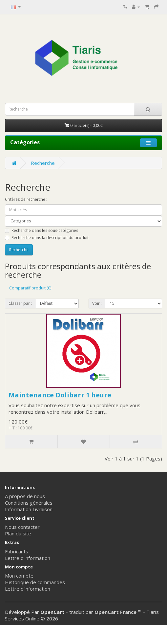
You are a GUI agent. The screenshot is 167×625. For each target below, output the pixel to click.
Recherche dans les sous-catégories (41, 230)
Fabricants (16, 551)
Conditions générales (28, 502)
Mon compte (19, 575)
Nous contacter (22, 527)
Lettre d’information (27, 558)
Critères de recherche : (26, 199)
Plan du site (18, 533)
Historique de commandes (35, 582)
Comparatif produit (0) (30, 288)
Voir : (97, 303)
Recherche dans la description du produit (47, 237)
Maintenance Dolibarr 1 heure (60, 395)
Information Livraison (28, 509)
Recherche (43, 163)
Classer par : (20, 303)
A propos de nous (25, 496)
